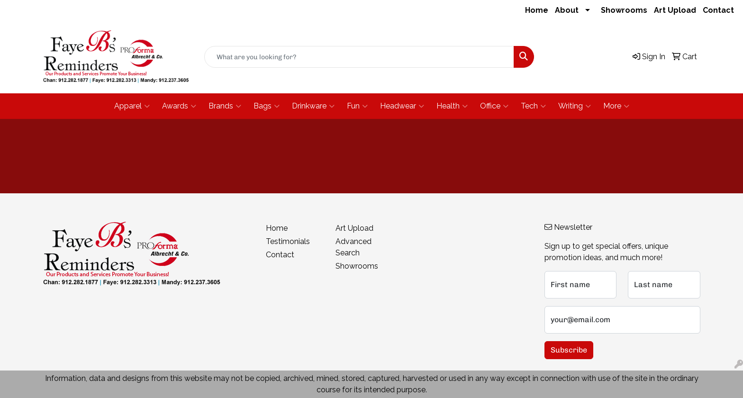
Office (494, 106)
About (567, 10)
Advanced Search (353, 247)
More (616, 106)
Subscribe (569, 349)
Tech (533, 106)
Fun (357, 106)
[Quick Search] (359, 57)
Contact (718, 10)
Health (452, 106)
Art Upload (675, 10)
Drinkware (313, 106)
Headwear (402, 106)
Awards (179, 106)
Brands (224, 106)
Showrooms (624, 10)
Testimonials (288, 241)
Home (536, 10)
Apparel (132, 106)
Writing (574, 106)
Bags (267, 106)
